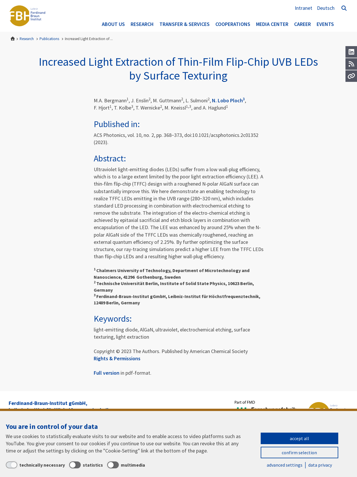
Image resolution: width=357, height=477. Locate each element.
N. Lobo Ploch (228, 100)
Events (325, 24)
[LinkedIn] (351, 52)
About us (113, 24)
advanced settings (284, 465)
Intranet (303, 8)
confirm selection (299, 452)
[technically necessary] (35, 464)
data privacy (320, 465)
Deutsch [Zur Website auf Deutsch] (326, 8)
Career (302, 24)
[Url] (351, 76)
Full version (106, 372)
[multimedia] (126, 464)
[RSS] (351, 64)
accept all (299, 438)
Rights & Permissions (117, 358)
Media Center (272, 24)
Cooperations (232, 24)
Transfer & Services (184, 24)
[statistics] (86, 464)
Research (142, 24)
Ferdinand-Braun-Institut (27, 16)
